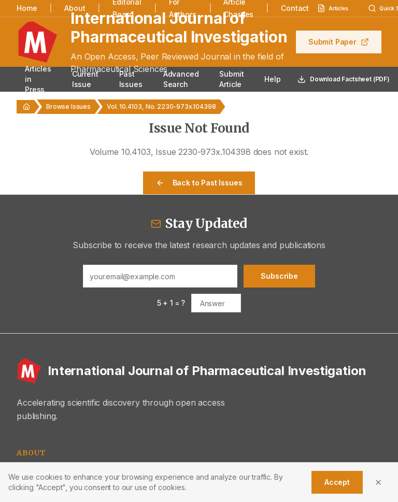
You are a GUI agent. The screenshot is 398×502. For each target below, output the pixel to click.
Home (27, 8)
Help (272, 79)
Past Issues (131, 79)
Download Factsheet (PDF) (343, 79)
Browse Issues (68, 106)
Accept (337, 482)
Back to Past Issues (199, 182)
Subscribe (279, 275)
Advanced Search (181, 79)
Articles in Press (38, 79)
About (74, 8)
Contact (295, 8)
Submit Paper (338, 41)
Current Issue (85, 79)
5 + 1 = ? (171, 302)
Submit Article (231, 79)
